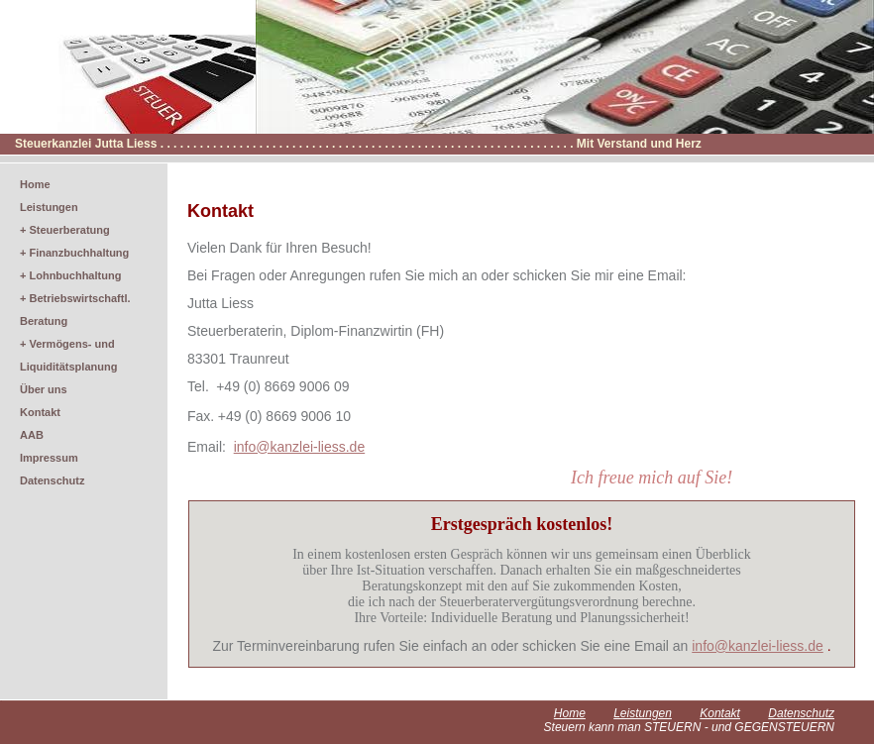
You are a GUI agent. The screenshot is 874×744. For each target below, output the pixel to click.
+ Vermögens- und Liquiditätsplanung (68, 355)
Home (35, 184)
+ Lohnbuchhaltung (70, 275)
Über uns (43, 389)
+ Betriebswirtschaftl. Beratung (75, 309)
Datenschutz (52, 480)
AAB (32, 435)
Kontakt (40, 412)
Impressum (49, 458)
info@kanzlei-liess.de (757, 646)
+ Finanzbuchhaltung (74, 253)
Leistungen (49, 207)
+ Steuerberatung (65, 230)
